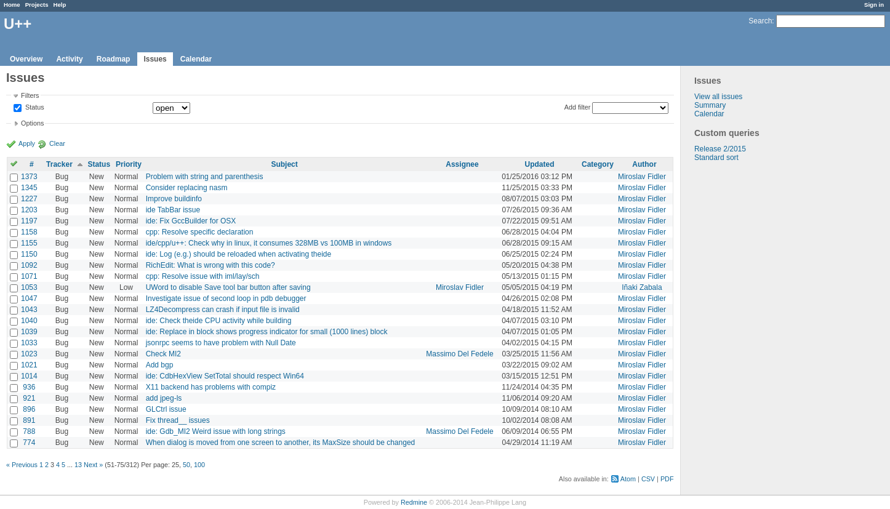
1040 (29, 320)
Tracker (59, 164)
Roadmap (113, 59)
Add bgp (160, 365)
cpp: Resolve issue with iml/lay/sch (203, 276)
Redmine (414, 502)
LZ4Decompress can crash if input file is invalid (223, 309)
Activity (69, 59)
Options (32, 123)
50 (186, 464)
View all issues (718, 96)
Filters (30, 95)
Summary (710, 105)
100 (199, 464)
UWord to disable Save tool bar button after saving (228, 287)
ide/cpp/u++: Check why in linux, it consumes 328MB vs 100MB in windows (269, 243)
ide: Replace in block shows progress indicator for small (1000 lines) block (267, 331)
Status (33, 107)
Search (760, 21)
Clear (57, 143)
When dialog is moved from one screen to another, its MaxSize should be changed (280, 442)
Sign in (874, 4)
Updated (540, 164)
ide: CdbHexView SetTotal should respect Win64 (225, 376)
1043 (29, 309)
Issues (154, 59)
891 (29, 420)
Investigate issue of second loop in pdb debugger (226, 298)
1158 (29, 232)
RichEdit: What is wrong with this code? (210, 265)
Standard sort (716, 157)
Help (60, 4)
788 (29, 431)
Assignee (462, 164)
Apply (26, 143)
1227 (29, 198)
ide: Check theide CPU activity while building (219, 320)
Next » (93, 464)
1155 (29, 243)
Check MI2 (163, 354)
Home (12, 4)
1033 (29, 343)
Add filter (577, 107)
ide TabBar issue (173, 210)
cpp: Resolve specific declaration (200, 232)
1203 (29, 210)
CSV (648, 479)
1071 (29, 276)
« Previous (22, 464)
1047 (29, 298)
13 (78, 464)
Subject (284, 164)
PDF (667, 479)
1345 (29, 187)
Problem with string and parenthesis (204, 176)
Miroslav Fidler (642, 176)
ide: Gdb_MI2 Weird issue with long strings (216, 431)
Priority (129, 164)
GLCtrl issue (166, 409)
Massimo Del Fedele (459, 354)
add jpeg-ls (164, 398)
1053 (29, 287)
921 (29, 398)
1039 (29, 331)
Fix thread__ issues (178, 420)
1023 (29, 354)
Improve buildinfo (174, 198)
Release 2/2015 (720, 149)
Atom (628, 479)
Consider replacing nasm (187, 187)
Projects (37, 4)
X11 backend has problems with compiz (211, 387)
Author (644, 164)
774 (29, 442)
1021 (29, 365)
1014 (29, 376)
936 (29, 387)
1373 (29, 176)
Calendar (196, 59)
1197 (29, 221)
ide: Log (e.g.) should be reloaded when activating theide (239, 254)
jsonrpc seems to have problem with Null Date (221, 343)
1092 (29, 265)
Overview (26, 59)
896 (29, 409)
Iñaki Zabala (642, 287)
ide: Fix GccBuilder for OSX (191, 221)
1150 (29, 254)
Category (598, 164)
